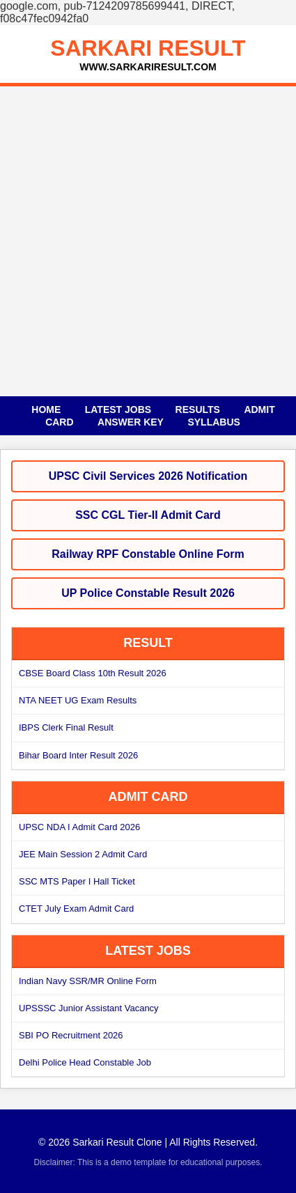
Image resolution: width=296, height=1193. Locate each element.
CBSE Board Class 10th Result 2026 (92, 673)
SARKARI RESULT (147, 48)
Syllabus (213, 422)
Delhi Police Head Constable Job (85, 1062)
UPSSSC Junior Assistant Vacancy (89, 1008)
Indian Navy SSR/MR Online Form (88, 981)
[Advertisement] (148, 241)
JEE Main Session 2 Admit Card (83, 854)
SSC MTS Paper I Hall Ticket (77, 881)
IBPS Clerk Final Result (66, 727)
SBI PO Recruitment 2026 (71, 1035)
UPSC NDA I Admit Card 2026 (79, 827)
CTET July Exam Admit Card (76, 908)
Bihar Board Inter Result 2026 (78, 755)
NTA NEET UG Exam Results (78, 700)
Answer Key (131, 422)
